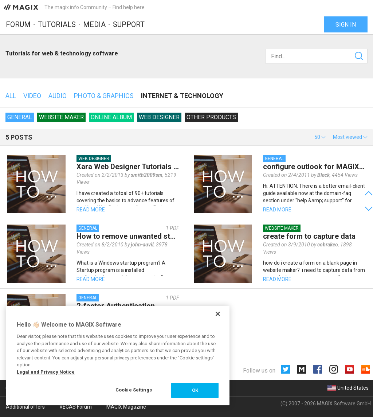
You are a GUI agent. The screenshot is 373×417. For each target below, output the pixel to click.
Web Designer (159, 117)
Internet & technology (182, 96)
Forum (18, 24)
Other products (211, 117)
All (10, 96)
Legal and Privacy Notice (46, 372)
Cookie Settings (133, 390)
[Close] (218, 314)
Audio (57, 96)
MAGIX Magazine (126, 407)
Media (94, 24)
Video (32, 96)
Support (129, 24)
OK (195, 390)
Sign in (345, 24)
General (19, 117)
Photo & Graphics (104, 96)
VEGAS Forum (75, 407)
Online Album (111, 117)
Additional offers (25, 407)
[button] (320, 137)
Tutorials (57, 24)
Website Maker (61, 117)
